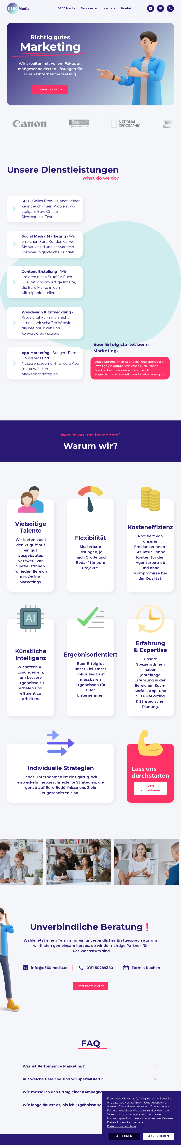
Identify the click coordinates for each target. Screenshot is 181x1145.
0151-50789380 (100, 968)
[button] (89, 8)
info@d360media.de (50, 968)
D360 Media (66, 8)
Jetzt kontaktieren (150, 788)
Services (87, 8)
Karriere (110, 8)
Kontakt (127, 8)
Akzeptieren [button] (158, 1136)
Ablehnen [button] (124, 1136)
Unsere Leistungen (50, 89)
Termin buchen (146, 968)
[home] (18, 8)
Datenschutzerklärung (122, 1126)
